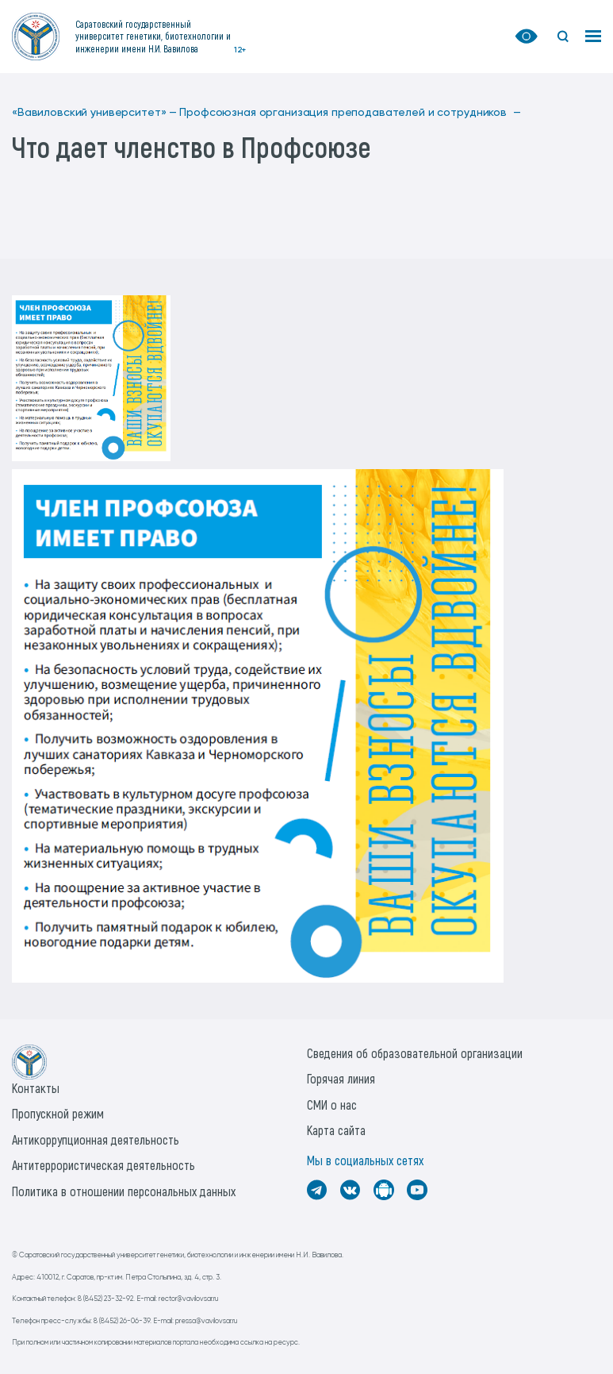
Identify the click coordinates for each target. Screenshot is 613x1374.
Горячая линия (341, 1078)
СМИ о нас (332, 1104)
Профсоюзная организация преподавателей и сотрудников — (349, 112)
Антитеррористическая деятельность (103, 1164)
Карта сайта (336, 1129)
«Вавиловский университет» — (94, 112)
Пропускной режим (58, 1113)
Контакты (35, 1087)
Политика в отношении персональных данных (124, 1191)
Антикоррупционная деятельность (95, 1139)
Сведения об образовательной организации (415, 1052)
